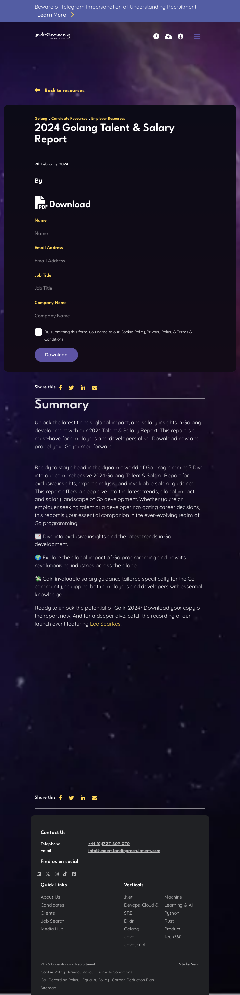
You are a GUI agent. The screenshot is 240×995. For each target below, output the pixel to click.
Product (172, 929)
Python (171, 913)
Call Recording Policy (60, 979)
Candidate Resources (69, 119)
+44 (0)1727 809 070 (109, 844)
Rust (169, 921)
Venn (195, 964)
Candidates (52, 905)
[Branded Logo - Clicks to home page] (52, 36)
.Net (128, 897)
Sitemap (48, 987)
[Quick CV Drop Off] (168, 36)
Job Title (43, 275)
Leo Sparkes (105, 623)
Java (129, 937)
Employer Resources (108, 119)
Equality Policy (95, 979)
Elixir (129, 921)
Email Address (49, 248)
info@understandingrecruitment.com (124, 851)
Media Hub (52, 929)
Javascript (135, 945)
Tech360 (172, 937)
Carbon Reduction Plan (133, 979)
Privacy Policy (159, 331)
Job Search (52, 921)
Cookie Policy (133, 331)
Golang (41, 119)
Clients (48, 913)
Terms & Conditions (114, 972)
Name (41, 220)
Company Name (51, 303)
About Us (50, 897)
